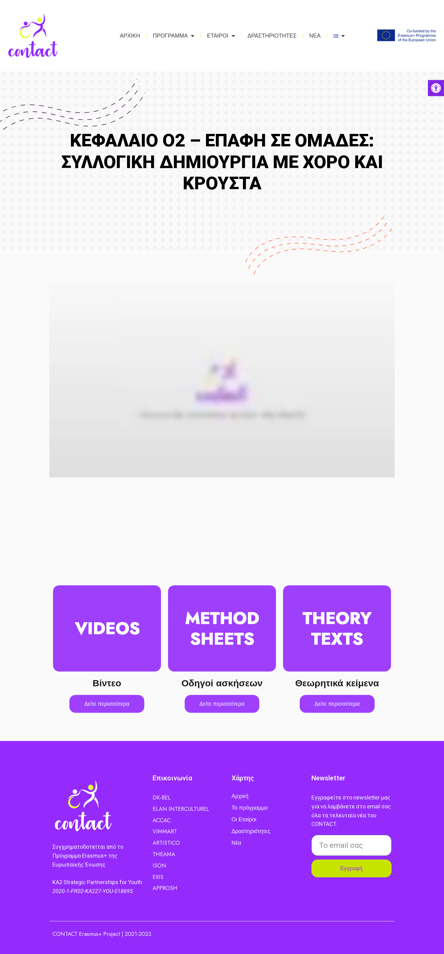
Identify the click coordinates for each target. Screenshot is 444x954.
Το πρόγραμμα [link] (250, 808)
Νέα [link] (236, 843)
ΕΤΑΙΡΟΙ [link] (221, 36)
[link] (436, 88)
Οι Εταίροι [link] (244, 819)
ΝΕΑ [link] (315, 36)
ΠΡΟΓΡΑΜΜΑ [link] (174, 36)
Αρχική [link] (240, 796)
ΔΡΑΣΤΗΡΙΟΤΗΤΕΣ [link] (272, 36)
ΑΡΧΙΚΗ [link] (130, 36)
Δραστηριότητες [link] (251, 831)
